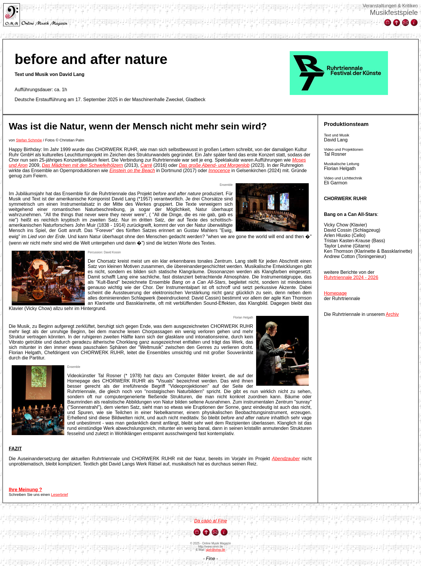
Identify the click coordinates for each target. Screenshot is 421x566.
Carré (146, 165)
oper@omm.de (215, 549)
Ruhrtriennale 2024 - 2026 (351, 277)
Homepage (335, 293)
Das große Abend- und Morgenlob (214, 165)
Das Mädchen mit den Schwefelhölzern (82, 165)
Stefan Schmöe (29, 140)
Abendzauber (286, 458)
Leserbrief (59, 494)
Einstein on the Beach (132, 170)
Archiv (392, 314)
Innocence (219, 170)
